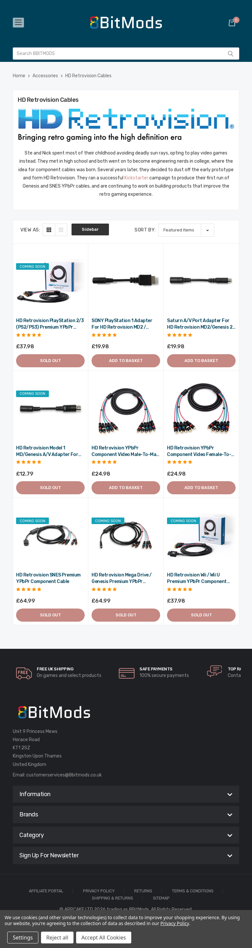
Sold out (50, 360)
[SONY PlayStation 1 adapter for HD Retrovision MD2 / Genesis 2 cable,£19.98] (126, 281)
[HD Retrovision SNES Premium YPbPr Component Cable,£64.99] (50, 535)
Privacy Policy (99, 891)
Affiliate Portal (46, 891)
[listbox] (186, 230)
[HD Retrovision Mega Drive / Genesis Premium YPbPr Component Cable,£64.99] (126, 535)
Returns (143, 891)
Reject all (57, 937)
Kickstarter (136, 178)
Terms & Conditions (193, 891)
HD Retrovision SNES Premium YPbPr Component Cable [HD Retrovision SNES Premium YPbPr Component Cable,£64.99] (48, 578)
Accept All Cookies (103, 937)
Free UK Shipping (55, 668)
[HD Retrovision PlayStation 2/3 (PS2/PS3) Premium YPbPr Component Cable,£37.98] (50, 281)
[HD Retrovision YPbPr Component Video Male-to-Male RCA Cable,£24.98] (126, 408)
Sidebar (90, 229)
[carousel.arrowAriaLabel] (24, 673)
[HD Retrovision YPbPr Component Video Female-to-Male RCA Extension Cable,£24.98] (201, 408)
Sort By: (145, 230)
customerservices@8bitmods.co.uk (64, 775)
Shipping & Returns (112, 898)
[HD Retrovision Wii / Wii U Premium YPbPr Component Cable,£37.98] (201, 535)
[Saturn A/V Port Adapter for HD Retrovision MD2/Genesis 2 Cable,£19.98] (201, 281)
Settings (23, 937)
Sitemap (161, 898)
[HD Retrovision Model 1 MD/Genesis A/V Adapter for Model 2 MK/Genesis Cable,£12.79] (50, 408)
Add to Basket (126, 360)
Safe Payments (156, 668)
